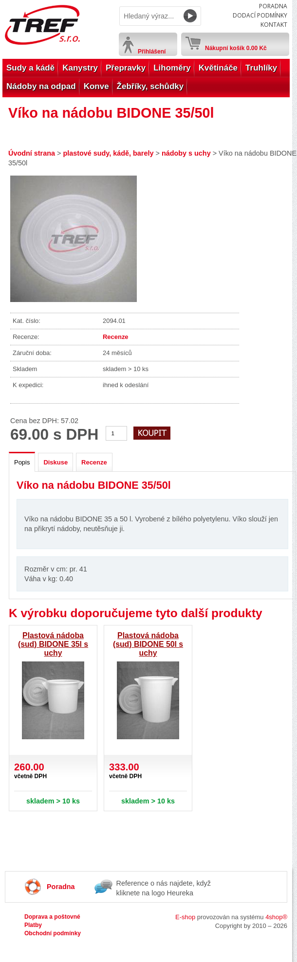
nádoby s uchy (186, 153)
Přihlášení (152, 51)
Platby (33, 925)
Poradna (273, 6)
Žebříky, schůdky (150, 86)
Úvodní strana (31, 153)
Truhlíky (261, 67)
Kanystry (80, 67)
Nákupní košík (236, 46)
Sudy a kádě (30, 67)
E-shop (185, 917)
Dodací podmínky (260, 15)
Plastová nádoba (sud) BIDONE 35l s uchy (53, 644)
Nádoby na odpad (41, 86)
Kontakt (273, 24)
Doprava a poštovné (52, 916)
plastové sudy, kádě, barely (108, 153)
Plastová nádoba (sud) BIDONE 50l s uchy (148, 644)
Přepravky (126, 67)
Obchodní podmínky (52, 933)
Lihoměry (172, 67)
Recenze (116, 336)
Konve (96, 86)
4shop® (276, 917)
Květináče (218, 67)
